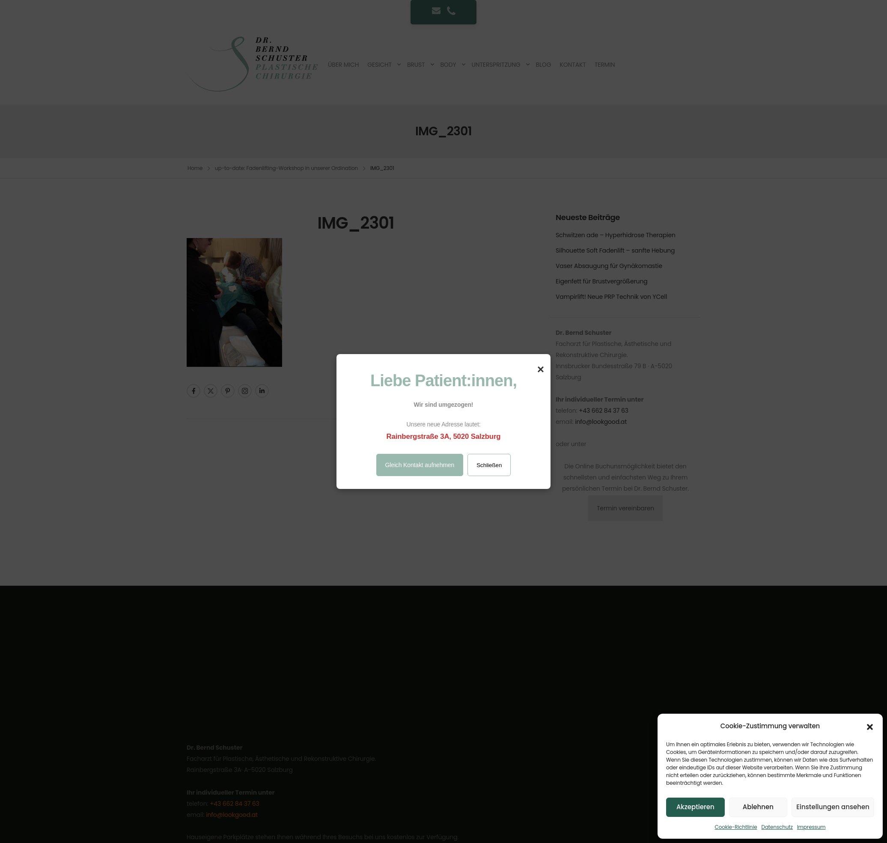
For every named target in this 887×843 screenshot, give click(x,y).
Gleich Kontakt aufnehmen (420, 465)
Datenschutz (777, 827)
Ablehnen (758, 806)
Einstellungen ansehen (832, 806)
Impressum (811, 827)
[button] (870, 726)
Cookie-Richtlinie (736, 827)
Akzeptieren (695, 806)
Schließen (489, 465)
